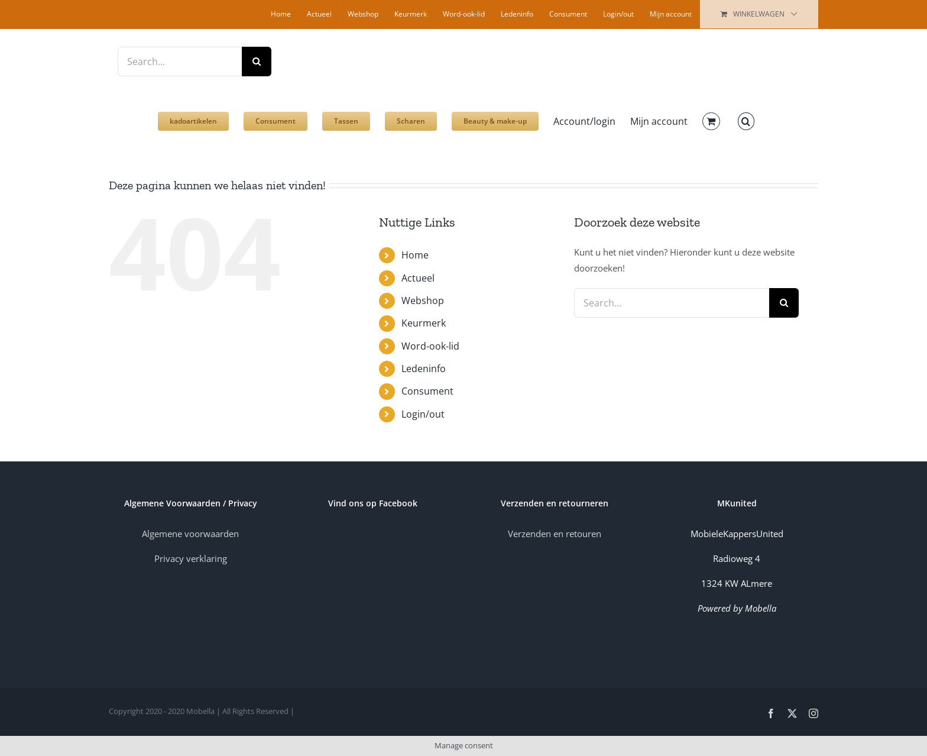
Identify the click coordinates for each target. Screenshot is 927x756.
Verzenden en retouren (554, 533)
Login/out (423, 414)
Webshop (422, 300)
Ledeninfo (423, 368)
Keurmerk (423, 322)
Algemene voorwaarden (190, 533)
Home (415, 254)
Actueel (418, 278)
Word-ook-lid (430, 346)
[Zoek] (256, 61)
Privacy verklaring (190, 558)
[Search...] (180, 61)
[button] (746, 115)
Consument (427, 391)
